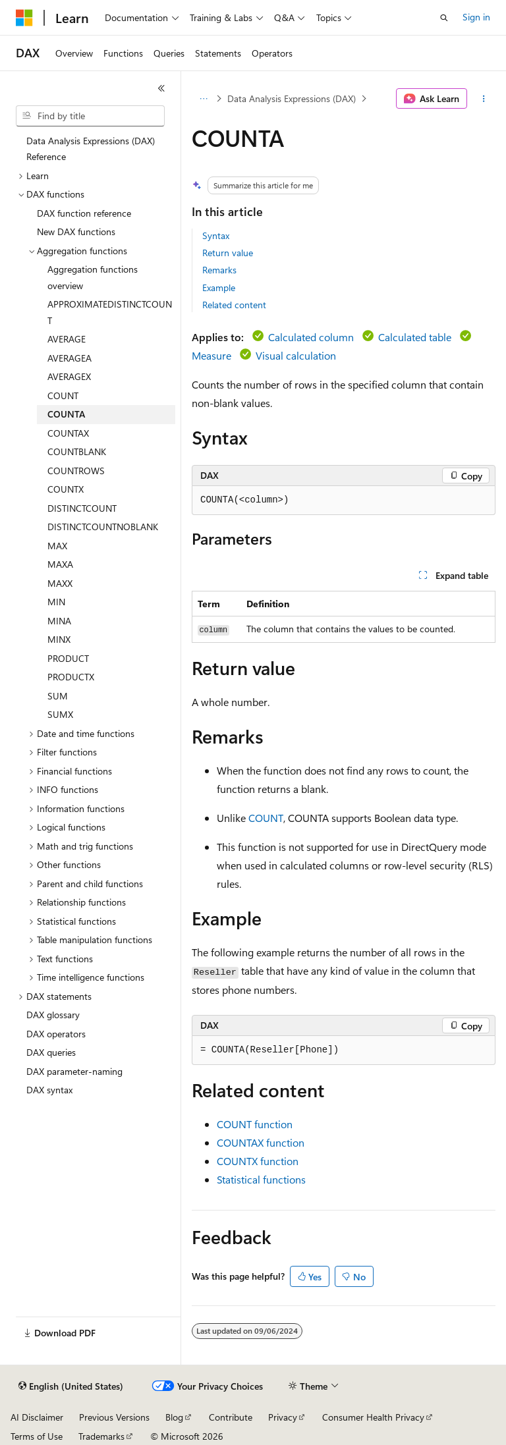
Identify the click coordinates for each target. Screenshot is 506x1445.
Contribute (230, 1417)
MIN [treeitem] (56, 601)
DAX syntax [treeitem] (49, 1089)
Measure (211, 355)
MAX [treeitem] (57, 545)
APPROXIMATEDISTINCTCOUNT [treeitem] (109, 312)
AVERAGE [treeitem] (66, 339)
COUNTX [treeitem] (65, 489)
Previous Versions (114, 1417)
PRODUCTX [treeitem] (70, 676)
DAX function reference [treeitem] (84, 213)
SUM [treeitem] (57, 696)
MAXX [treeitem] (59, 583)
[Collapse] (161, 88)
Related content (234, 304)
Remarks (219, 269)
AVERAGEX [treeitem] (69, 376)
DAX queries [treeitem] (51, 1052)
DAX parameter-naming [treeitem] (74, 1071)
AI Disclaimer (37, 1417)
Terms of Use (37, 1436)
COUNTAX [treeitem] (68, 433)
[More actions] (483, 98)
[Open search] (444, 18)
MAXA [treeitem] (60, 564)
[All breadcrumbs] (203, 98)
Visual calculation (296, 355)
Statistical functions (261, 1179)
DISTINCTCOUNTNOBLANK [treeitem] (102, 526)
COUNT (265, 818)
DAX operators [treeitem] (56, 1033)
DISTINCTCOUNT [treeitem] (82, 508)
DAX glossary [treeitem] (53, 1014)
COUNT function (255, 1124)
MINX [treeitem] (58, 639)
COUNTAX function (260, 1142)
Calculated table (414, 337)
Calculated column (311, 337)
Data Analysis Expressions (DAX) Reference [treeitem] (90, 148)
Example (218, 287)
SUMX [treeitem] (60, 714)
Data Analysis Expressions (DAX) (291, 98)
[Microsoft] (24, 17)
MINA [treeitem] (59, 620)
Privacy (282, 1417)
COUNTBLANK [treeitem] (76, 451)
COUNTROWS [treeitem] (76, 470)
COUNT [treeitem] (62, 395)
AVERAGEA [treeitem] (69, 358)
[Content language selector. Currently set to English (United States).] (71, 1386)
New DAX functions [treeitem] (76, 231)
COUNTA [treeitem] (66, 414)
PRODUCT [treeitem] (68, 658)
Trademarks (101, 1436)
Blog (174, 1417)
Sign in (476, 17)
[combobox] (90, 115)
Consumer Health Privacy (373, 1417)
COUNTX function (257, 1161)
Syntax (215, 235)
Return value (227, 252)
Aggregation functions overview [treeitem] (92, 277)
